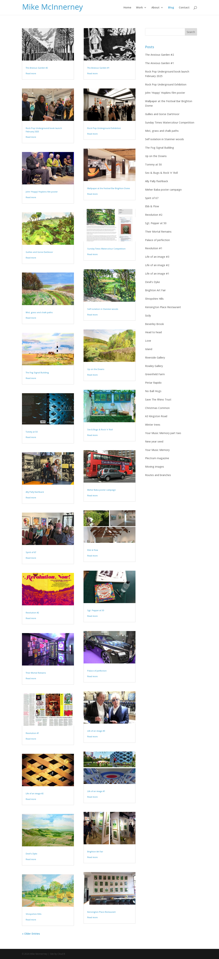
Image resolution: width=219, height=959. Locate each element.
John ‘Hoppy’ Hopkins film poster (42, 191)
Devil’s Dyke (31, 853)
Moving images (154, 466)
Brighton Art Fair (95, 851)
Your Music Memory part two (163, 433)
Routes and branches (158, 475)
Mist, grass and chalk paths (39, 312)
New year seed (154, 441)
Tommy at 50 (32, 431)
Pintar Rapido (153, 382)
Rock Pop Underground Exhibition (104, 128)
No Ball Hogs (153, 391)
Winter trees (152, 424)
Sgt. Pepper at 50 (95, 610)
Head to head (153, 332)
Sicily (148, 315)
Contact (184, 7)
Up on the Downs (95, 369)
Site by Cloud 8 (57, 953)
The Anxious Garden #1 (98, 68)
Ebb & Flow (92, 550)
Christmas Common (157, 408)
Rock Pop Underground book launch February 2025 (167, 74)
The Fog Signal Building (37, 372)
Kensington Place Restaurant (101, 912)
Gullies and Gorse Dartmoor (39, 252)
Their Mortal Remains (36, 673)
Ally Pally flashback (35, 492)
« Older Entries (31, 933)
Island (148, 349)
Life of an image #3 (96, 731)
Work (139, 7)
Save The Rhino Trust (158, 399)
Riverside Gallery (155, 357)
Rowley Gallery (154, 366)
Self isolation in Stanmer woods (102, 309)
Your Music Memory (157, 450)
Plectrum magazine (157, 458)
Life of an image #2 (35, 793)
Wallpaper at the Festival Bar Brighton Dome (108, 188)
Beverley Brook (154, 324)
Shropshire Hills (33, 914)
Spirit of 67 (31, 552)
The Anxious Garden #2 (37, 68)
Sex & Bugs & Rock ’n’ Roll (100, 429)
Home (127, 7)
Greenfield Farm (155, 374)
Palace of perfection (97, 670)
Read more (31, 73)
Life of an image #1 (96, 791)
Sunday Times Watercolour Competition (106, 248)
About (155, 7)
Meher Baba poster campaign (101, 490)
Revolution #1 (32, 733)
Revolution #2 (32, 612)
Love (148, 340)
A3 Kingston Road (156, 416)
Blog (171, 7)
